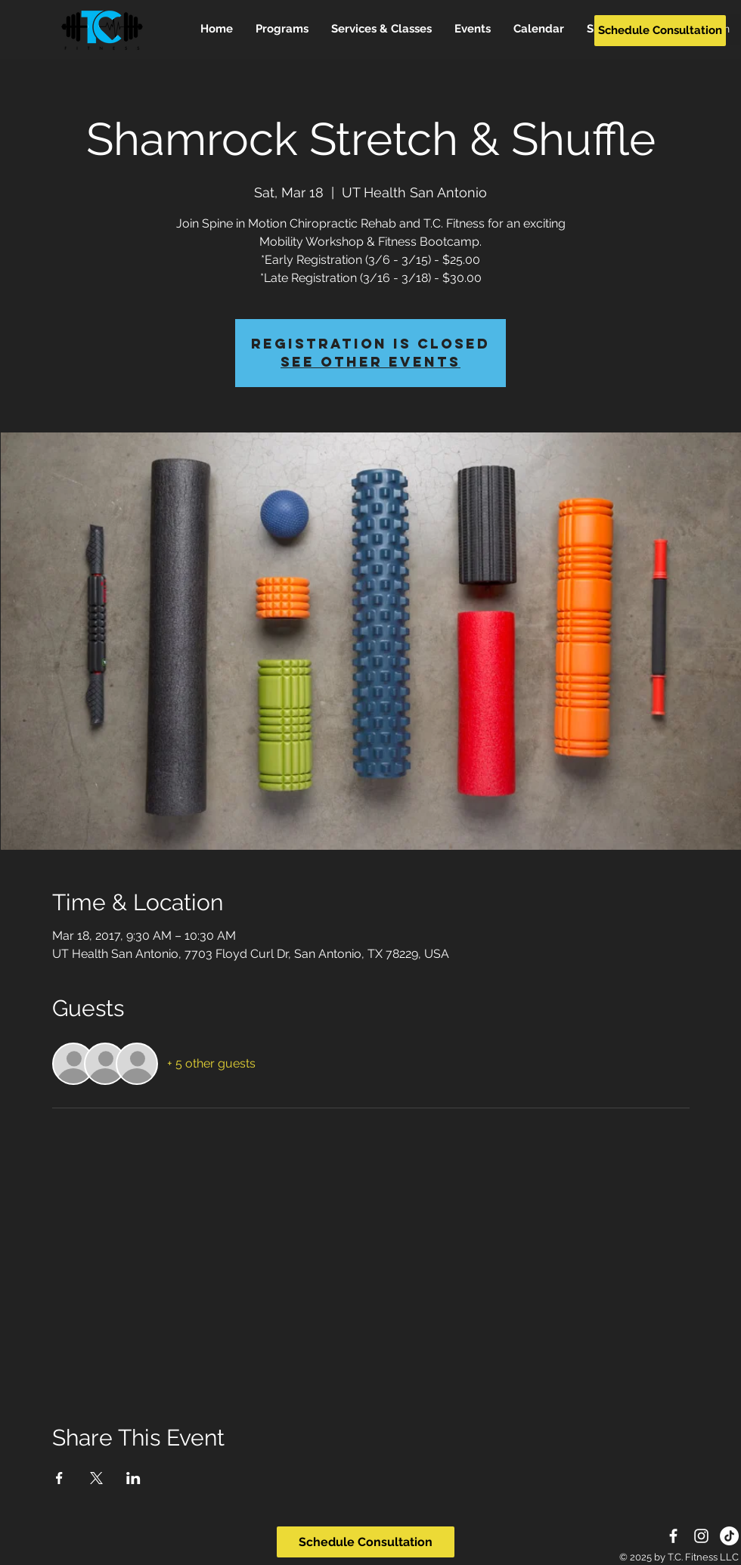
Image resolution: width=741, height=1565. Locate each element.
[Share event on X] (96, 1478)
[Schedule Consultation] (660, 30)
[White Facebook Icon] (673, 1535)
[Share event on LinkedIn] (133, 1478)
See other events (370, 361)
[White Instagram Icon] (701, 1535)
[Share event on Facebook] (59, 1478)
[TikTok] (729, 1535)
